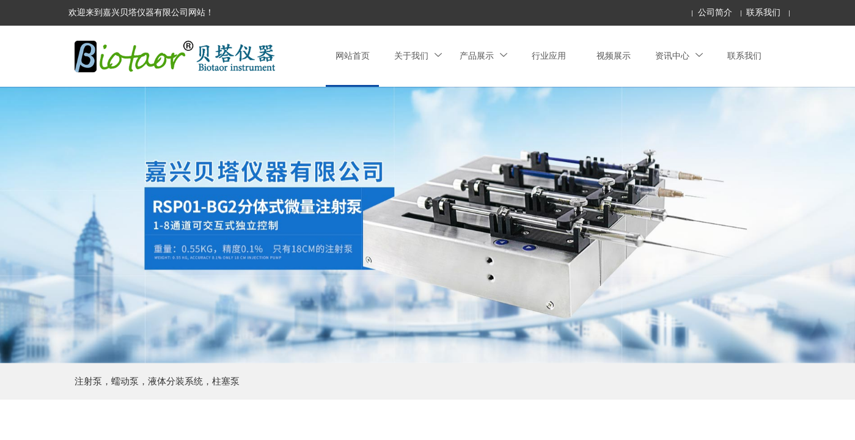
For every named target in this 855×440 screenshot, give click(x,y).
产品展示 (483, 56)
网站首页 (353, 56)
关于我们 (418, 56)
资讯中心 (679, 56)
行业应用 (549, 56)
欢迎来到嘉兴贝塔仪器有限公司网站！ (141, 12)
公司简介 (715, 12)
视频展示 (613, 56)
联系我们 (763, 12)
